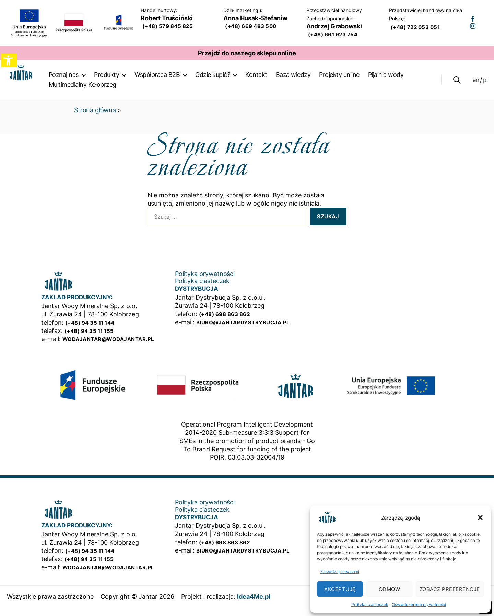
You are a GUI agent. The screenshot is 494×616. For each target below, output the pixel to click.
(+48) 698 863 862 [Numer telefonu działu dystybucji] (224, 323)
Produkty (119, 79)
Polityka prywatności (205, 282)
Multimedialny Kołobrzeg (95, 89)
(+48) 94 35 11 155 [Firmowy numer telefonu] (89, 339)
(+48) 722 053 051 (416, 28)
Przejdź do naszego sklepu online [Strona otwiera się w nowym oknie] (247, 53)
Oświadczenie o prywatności (419, 604)
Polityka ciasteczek (369, 604)
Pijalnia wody (398, 79)
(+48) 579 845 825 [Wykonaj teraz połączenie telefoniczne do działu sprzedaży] (167, 26)
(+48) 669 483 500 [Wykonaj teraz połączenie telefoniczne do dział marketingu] (251, 26)
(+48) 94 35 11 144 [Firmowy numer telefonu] (90, 331)
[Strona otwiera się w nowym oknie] (470, 19)
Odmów (389, 589)
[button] (480, 517)
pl (485, 84)
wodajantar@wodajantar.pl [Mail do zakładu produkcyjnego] (108, 348)
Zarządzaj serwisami (339, 571)
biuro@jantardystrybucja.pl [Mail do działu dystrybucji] (243, 331)
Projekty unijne (352, 79)
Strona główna (95, 118)
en (476, 84)
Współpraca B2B (169, 79)
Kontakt (269, 79)
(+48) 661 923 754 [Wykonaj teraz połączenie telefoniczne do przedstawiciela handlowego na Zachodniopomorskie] (333, 34)
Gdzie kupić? (225, 79)
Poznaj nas (76, 79)
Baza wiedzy (306, 79)
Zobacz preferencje (450, 589)
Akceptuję (340, 589)
